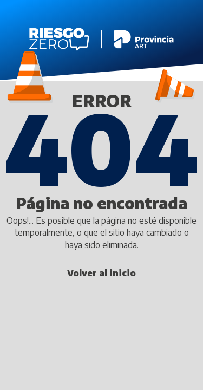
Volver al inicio (101, 273)
